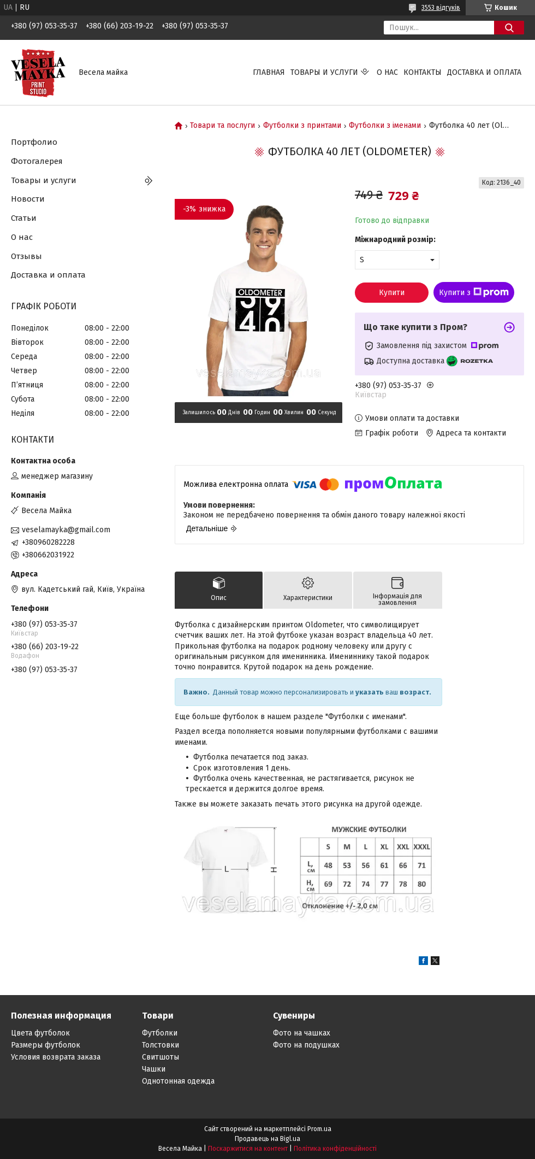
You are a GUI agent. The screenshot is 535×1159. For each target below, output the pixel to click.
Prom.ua (319, 1129)
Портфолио (34, 142)
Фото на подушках (306, 1045)
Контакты (422, 72)
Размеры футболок (45, 1045)
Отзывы (26, 256)
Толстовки (160, 1045)
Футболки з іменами (385, 126)
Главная (269, 72)
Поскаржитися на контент (248, 1148)
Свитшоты (160, 1057)
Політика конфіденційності (335, 1148)
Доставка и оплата (484, 72)
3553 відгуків (440, 7)
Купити (392, 292)
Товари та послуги (222, 126)
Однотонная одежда (178, 1081)
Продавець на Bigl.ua (267, 1139)
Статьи (24, 218)
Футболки (159, 1033)
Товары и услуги (324, 72)
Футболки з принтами (302, 126)
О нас (387, 72)
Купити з (474, 292)
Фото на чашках (301, 1033)
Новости (28, 199)
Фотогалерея (37, 161)
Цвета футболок (40, 1033)
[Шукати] (509, 27)
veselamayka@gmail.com (66, 529)
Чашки (153, 1069)
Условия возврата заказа (55, 1057)
